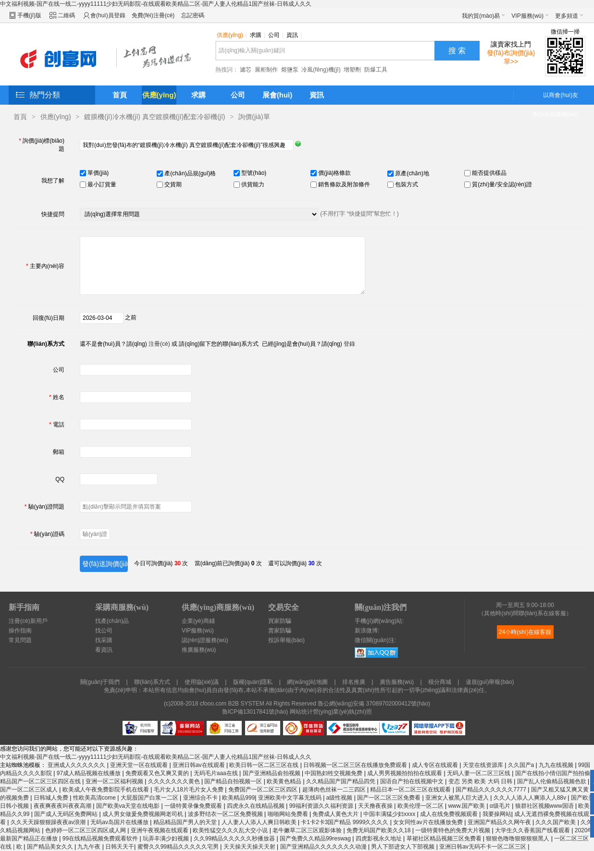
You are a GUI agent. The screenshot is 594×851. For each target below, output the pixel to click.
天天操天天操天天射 (250, 846)
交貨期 (172, 184)
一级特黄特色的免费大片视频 (453, 830)
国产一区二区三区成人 (29, 789)
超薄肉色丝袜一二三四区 (334, 789)
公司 (276, 35)
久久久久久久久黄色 (174, 781)
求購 (257, 35)
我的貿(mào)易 (483, 15)
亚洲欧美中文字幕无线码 (290, 797)
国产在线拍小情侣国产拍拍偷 (553, 773)
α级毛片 (501, 805)
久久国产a (522, 765)
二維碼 (66, 15)
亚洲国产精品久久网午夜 (500, 822)
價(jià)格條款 (334, 173)
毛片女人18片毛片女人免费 (189, 789)
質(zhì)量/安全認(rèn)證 (501, 184)
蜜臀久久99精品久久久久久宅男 (179, 846)
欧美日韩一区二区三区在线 (264, 765)
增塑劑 (352, 69)
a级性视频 (340, 797)
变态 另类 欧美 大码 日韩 (481, 781)
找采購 (103, 640)
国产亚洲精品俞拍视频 (272, 773)
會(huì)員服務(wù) (555, 114)
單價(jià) (97, 173)
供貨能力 (252, 184)
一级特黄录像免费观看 (193, 805)
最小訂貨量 (101, 184)
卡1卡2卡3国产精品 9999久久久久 (345, 822)
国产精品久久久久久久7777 (492, 789)
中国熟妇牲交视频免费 (334, 773)
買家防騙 (279, 621)
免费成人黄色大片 (336, 814)
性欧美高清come (95, 797)
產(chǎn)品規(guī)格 (189, 173)
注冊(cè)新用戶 (28, 621)
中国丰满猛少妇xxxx (390, 814)
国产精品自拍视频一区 (233, 781)
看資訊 (103, 649)
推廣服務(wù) (199, 649)
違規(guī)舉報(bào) (490, 682)
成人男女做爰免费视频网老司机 (143, 814)
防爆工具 (375, 69)
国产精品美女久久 (50, 846)
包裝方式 (406, 184)
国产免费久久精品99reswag (316, 838)
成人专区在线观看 (435, 765)
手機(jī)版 (29, 15)
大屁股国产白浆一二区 (150, 797)
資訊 (294, 35)
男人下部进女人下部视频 (403, 846)
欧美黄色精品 (285, 781)
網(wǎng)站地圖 (307, 682)
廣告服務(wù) (397, 682)
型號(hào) (253, 173)
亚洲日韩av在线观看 (199, 765)
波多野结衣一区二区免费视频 (226, 814)
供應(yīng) (232, 35)
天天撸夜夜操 (376, 805)
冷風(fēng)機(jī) (320, 69)
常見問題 (20, 640)
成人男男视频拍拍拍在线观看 (405, 773)
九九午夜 (89, 846)
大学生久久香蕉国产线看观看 (533, 830)
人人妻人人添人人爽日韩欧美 (260, 822)
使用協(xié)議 (202, 682)
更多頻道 (569, 15)
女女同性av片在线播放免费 (428, 822)
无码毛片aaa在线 (216, 773)
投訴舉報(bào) (286, 640)
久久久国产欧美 (556, 822)
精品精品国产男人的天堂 (185, 822)
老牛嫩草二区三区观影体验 (307, 830)
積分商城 (439, 682)
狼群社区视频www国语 (545, 805)
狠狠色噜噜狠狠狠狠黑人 (518, 838)
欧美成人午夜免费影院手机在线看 (106, 789)
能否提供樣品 (488, 173)
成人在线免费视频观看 (449, 814)
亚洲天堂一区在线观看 (139, 765)
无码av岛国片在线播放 (120, 822)
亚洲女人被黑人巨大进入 (457, 797)
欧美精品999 (238, 797)
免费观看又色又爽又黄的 (157, 773)
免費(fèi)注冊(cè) (153, 15)
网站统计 (301, 711)
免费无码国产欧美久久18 (379, 830)
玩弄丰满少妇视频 (166, 838)
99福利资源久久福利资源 (322, 805)
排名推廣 (353, 682)
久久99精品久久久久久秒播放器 (235, 838)
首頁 (119, 95)
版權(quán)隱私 (253, 682)
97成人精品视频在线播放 (90, 773)
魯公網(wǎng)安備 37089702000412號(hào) (374, 703)
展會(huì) (277, 95)
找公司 (103, 630)
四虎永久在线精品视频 (256, 805)
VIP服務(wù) (530, 15)
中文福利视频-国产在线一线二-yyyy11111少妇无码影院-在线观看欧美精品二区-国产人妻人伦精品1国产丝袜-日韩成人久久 (155, 3)
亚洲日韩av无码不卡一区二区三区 (483, 846)
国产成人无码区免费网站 (66, 814)
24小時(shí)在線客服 (525, 632)
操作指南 (20, 630)
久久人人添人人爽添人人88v (531, 797)
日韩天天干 (119, 846)
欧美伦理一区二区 (421, 805)
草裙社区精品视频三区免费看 (445, 838)
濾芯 (245, 69)
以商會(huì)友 (560, 95)
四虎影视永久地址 (379, 838)
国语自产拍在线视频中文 (412, 781)
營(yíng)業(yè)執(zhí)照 (342, 711)
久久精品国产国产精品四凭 (341, 781)
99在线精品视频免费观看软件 (101, 838)
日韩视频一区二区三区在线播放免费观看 (355, 765)
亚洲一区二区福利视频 (115, 781)
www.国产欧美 (467, 805)
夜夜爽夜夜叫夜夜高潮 (63, 805)
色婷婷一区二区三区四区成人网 (86, 830)
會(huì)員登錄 (107, 15)
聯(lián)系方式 (152, 682)
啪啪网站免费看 (288, 814)
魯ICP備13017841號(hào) (255, 711)
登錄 (349, 343)
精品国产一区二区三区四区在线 (41, 781)
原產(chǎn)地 (411, 173)
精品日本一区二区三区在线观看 (411, 789)
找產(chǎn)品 (112, 621)
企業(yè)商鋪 (198, 621)
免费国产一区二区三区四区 (263, 789)
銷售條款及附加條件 (343, 184)
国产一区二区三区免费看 (389, 797)
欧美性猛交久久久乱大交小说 (231, 830)
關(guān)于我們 (100, 682)
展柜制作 (266, 69)
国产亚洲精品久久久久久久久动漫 (324, 846)
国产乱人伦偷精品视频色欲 (552, 781)
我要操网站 (497, 814)
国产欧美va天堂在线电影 (128, 805)
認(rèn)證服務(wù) (205, 640)
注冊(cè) (159, 343)
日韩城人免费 (52, 797)
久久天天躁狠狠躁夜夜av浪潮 (49, 822)
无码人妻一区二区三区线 (479, 773)
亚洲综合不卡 (201, 797)
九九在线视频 (557, 765)
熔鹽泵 (289, 69)
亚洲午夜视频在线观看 (160, 830)
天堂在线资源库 (484, 765)
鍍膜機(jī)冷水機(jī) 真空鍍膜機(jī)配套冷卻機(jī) (154, 117)
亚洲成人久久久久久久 (77, 765)
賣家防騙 (279, 630)
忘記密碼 (192, 15)
